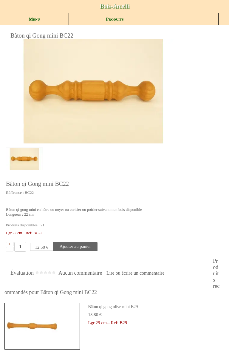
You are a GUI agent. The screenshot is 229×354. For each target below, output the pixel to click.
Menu (34, 19)
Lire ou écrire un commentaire (135, 273)
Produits (114, 19)
